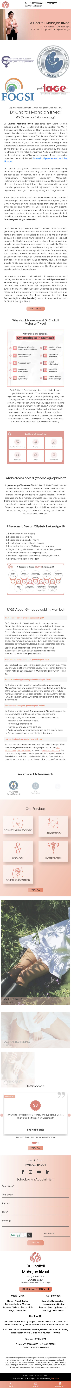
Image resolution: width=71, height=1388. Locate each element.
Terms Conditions (41, 1375)
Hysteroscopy (60, 1307)
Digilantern (55, 1379)
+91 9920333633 (35, 3)
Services (7, 1307)
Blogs (11, 1311)
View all (35, 1155)
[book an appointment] (60, 1385)
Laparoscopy (49, 1304)
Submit (35, 1250)
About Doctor (21, 1301)
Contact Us (21, 1311)
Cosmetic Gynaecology (53, 1301)
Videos (16, 1307)
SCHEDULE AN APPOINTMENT (35, 1289)
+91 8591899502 (50, 3)
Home (10, 1301)
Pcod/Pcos (58, 1311)
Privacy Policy (28, 1375)
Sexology (47, 1311)
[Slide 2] (38, 1150)
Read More (35, 316)
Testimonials (26, 1307)
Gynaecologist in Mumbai (17, 1304)
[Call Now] (11, 1385)
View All (35, 897)
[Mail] (35, 1385)
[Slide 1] (34, 1150)
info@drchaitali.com (33, 6)
